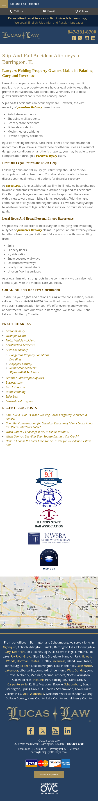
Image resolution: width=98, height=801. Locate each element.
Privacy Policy (58, 748)
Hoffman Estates (28, 661)
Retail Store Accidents (23, 368)
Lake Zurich (84, 666)
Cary (7, 652)
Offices (81, 11)
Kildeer (25, 666)
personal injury (46, 156)
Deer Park (18, 652)
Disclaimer (40, 748)
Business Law (14, 382)
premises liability (29, 107)
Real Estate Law (15, 387)
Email (48, 11)
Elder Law (12, 396)
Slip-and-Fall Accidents (24, 372)
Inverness (59, 661)
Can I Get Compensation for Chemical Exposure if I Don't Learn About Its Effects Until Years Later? (49, 425)
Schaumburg (72, 684)
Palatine (38, 680)
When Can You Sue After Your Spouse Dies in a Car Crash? (42, 436)
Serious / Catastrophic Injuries (25, 378)
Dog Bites (15, 359)
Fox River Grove (20, 656)
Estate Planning (15, 392)
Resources (24, 748)
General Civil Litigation (20, 401)
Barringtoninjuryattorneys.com (49, 752)
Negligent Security (20, 364)
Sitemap (74, 748)
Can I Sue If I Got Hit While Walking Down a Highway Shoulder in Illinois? (46, 417)
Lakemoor (11, 670)
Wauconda (37, 694)
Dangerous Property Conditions (29, 355)
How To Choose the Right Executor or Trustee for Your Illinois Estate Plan (48, 443)
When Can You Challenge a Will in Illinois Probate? (37, 432)
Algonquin (9, 647)
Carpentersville (17, 684)
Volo (25, 694)
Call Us (16, 11)
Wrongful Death (16, 336)
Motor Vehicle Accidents (21, 340)
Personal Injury (15, 331)
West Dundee (76, 670)
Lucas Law (13, 186)
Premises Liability (17, 350)
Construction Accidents (20, 345)
